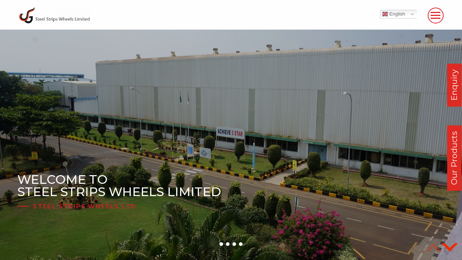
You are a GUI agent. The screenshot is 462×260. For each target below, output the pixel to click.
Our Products (454, 158)
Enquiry (454, 85)
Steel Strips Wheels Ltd (84, 206)
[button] (221, 244)
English (393, 14)
